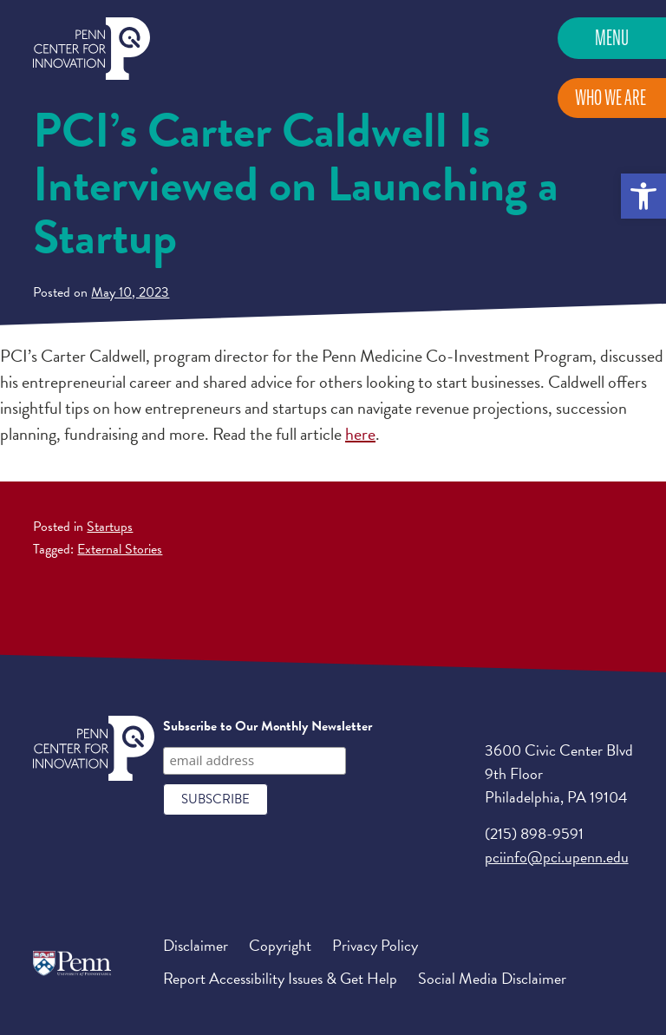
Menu (612, 37)
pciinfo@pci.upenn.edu (557, 856)
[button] (643, 196)
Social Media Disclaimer (492, 978)
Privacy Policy (375, 945)
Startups (110, 526)
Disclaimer (195, 945)
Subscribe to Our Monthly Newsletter (267, 726)
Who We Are (610, 97)
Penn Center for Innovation (91, 49)
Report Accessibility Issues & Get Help (280, 978)
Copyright (280, 945)
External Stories (119, 549)
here (360, 434)
